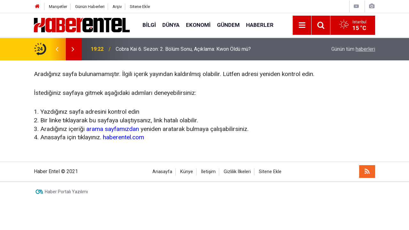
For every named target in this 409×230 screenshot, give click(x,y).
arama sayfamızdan (112, 129)
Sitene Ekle (140, 6)
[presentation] (57, 49)
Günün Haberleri (89, 6)
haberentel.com (123, 137)
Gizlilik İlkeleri (237, 171)
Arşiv (117, 6)
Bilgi (149, 25)
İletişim (208, 171)
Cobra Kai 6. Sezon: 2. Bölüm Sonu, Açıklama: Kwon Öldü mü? (183, 49)
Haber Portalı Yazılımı (66, 191)
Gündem (228, 25)
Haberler (260, 25)
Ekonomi (198, 25)
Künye (186, 171)
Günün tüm (353, 49)
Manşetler (58, 6)
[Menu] (302, 25)
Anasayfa (162, 171)
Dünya (171, 25)
